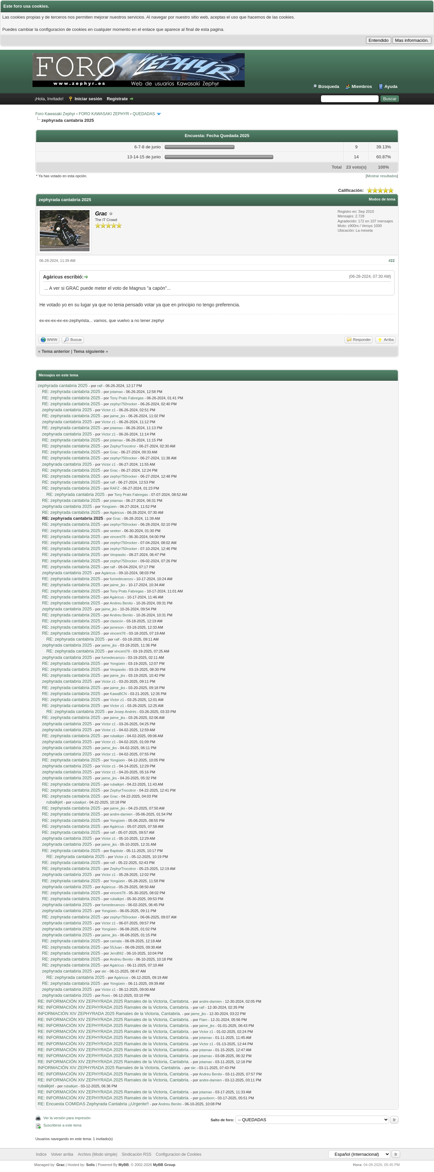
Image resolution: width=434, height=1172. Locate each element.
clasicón (116, 621)
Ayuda (391, 86)
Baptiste (116, 851)
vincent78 (118, 537)
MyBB (123, 1165)
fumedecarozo (121, 579)
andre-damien (121, 814)
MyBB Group (164, 1165)
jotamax (116, 392)
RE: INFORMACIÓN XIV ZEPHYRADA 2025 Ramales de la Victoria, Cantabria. (114, 1001)
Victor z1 (108, 410)
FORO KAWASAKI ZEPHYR (104, 114)
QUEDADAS (144, 114)
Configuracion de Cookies (178, 1154)
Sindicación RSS (136, 1154)
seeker (115, 531)
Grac (114, 452)
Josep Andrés (125, 712)
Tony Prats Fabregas (127, 398)
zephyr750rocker (123, 404)
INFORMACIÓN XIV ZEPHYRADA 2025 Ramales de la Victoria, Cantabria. (109, 1013)
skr (103, 971)
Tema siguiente (88, 351)
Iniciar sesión (88, 98)
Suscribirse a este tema (62, 1125)
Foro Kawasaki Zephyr (55, 114)
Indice (41, 1154)
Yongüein (108, 506)
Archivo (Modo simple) (97, 1154)
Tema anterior (56, 351)
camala (116, 941)
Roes (105, 995)
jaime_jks (117, 416)
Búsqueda (328, 86)
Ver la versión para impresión (67, 1118)
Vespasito (118, 555)
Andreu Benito (121, 603)
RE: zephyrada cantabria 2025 (71, 391)
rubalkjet (117, 736)
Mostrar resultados (382, 176)
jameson (117, 627)
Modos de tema (382, 199)
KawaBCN (118, 694)
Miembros (362, 86)
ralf (99, 386)
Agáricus (117, 512)
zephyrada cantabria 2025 (63, 385)
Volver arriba (62, 1154)
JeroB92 (117, 953)
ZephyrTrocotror (123, 446)
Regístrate (117, 98)
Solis (90, 1165)
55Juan (116, 947)
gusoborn (207, 1098)
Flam (203, 1020)
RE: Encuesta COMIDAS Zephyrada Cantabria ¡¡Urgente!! (93, 1103)
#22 (392, 261)
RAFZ (115, 488)
